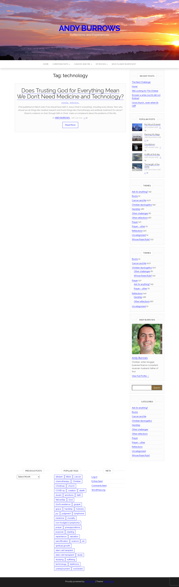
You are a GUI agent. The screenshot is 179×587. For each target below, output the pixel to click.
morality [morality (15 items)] (71, 518)
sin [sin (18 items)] (83, 541)
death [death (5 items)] (82, 490)
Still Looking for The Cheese (145, 91)
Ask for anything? (140, 192)
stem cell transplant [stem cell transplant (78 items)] (65, 555)
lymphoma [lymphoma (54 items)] (79, 513)
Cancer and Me (83, 64)
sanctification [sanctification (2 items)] (62, 541)
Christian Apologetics (142, 205)
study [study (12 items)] (79, 555)
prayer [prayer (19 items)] (59, 527)
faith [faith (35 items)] (79, 495)
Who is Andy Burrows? (124, 64)
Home (46, 64)
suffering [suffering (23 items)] (71, 559)
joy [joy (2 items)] (57, 513)
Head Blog (109, 581)
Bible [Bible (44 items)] (68, 477)
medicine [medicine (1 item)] (60, 518)
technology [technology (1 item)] (61, 564)
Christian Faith (61, 64)
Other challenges (140, 213)
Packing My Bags (152, 134)
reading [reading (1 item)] (70, 532)
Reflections (74, 103)
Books (135, 196)
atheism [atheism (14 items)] (59, 477)
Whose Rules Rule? (141, 239)
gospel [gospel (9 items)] (77, 504)
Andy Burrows (89, 28)
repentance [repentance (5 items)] (61, 536)
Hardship (64, 103)
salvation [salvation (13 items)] (74, 536)
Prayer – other (138, 226)
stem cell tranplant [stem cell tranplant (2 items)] (64, 550)
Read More (70, 125)
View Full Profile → (140, 376)
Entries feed (97, 481)
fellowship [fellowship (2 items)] (60, 500)
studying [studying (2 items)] (60, 559)
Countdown (149, 144)
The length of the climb (151, 165)
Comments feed (99, 485)
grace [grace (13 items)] (58, 509)
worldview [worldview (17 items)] (78, 569)
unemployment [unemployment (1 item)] (63, 569)
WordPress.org (98, 490)
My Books (102, 64)
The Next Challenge (141, 82)
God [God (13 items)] (71, 500)
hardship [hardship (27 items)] (69, 509)
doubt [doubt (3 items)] (58, 495)
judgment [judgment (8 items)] (66, 513)
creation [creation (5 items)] (72, 490)
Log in (94, 477)
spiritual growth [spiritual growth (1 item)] (63, 546)
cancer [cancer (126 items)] (77, 477)
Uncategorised (139, 235)
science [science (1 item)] (75, 541)
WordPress (90, 581)
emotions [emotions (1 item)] (69, 495)
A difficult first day (152, 154)
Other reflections (140, 218)
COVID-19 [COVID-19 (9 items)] (60, 490)
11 (160, 127)
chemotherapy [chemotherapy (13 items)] (62, 481)
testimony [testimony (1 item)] (74, 564)
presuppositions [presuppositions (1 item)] (72, 527)
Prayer (135, 222)
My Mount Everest (152, 124)
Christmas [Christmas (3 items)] (60, 486)
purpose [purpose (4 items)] (59, 532)
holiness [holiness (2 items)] (80, 509)
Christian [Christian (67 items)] (77, 481)
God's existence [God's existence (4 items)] (63, 504)
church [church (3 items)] (71, 486)
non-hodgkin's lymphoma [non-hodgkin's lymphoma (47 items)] (68, 523)
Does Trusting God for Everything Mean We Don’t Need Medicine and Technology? (70, 93)
